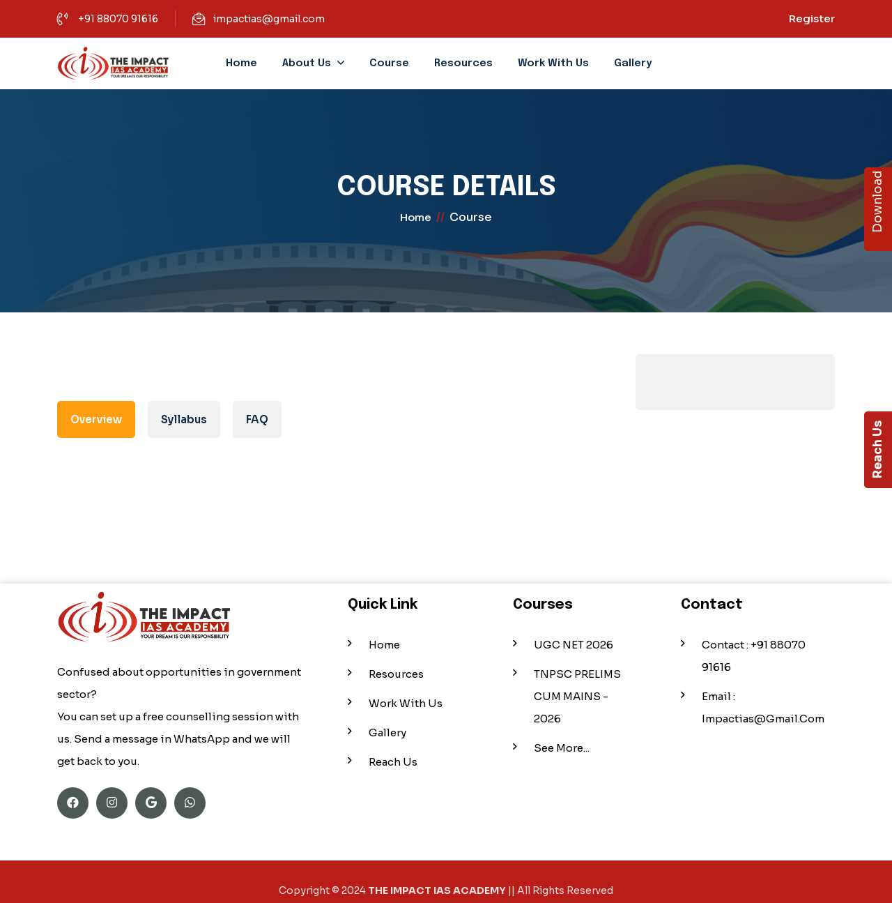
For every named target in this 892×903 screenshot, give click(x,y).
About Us (306, 63)
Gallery (633, 63)
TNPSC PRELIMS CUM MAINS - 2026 (577, 690)
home (416, 220)
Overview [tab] (96, 419)
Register (812, 18)
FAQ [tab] (257, 419)
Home (241, 63)
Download (877, 209)
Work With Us (553, 63)
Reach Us (877, 450)
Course (389, 63)
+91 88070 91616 (118, 19)
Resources (463, 63)
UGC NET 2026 (573, 638)
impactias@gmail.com (269, 19)
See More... (562, 741)
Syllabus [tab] (184, 419)
